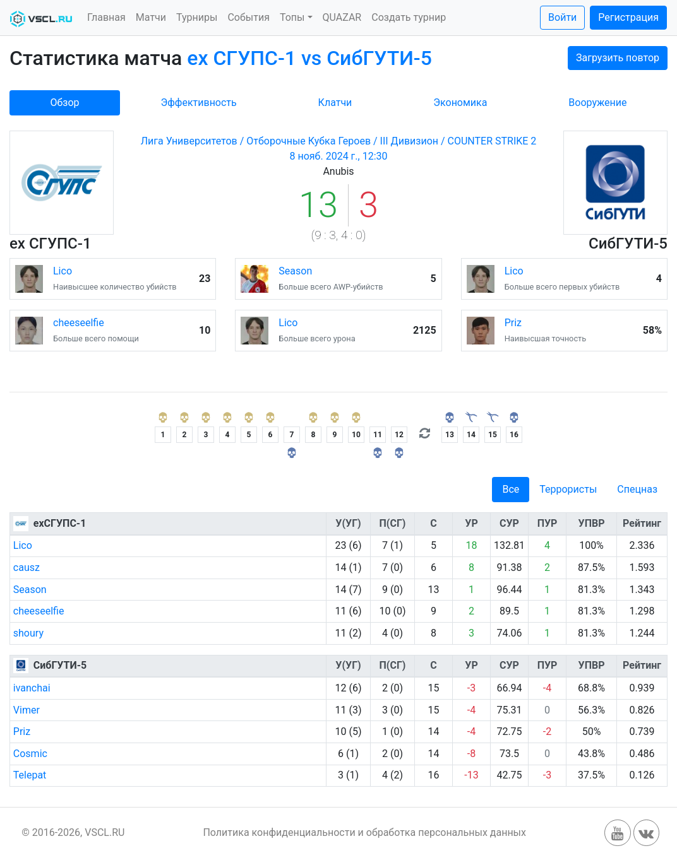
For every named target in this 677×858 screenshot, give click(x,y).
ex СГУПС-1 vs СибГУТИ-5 (309, 58)
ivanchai (32, 688)
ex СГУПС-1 (50, 243)
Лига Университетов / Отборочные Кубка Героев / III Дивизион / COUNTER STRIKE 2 (339, 141)
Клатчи (335, 103)
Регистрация (628, 17)
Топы (292, 17)
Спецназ (637, 489)
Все (510, 489)
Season (295, 271)
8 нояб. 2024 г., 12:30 (339, 156)
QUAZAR (342, 17)
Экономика (460, 103)
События (248, 17)
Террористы (568, 489)
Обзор (64, 103)
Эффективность (198, 103)
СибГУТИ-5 (628, 243)
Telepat (30, 775)
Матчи (151, 17)
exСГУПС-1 (60, 523)
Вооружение (597, 103)
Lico (62, 271)
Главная (106, 17)
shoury (28, 633)
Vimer (26, 710)
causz (26, 567)
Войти (562, 17)
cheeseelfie (78, 323)
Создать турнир (408, 17)
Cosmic (30, 754)
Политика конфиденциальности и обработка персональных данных (364, 832)
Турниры (196, 17)
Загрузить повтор (617, 58)
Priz (513, 323)
